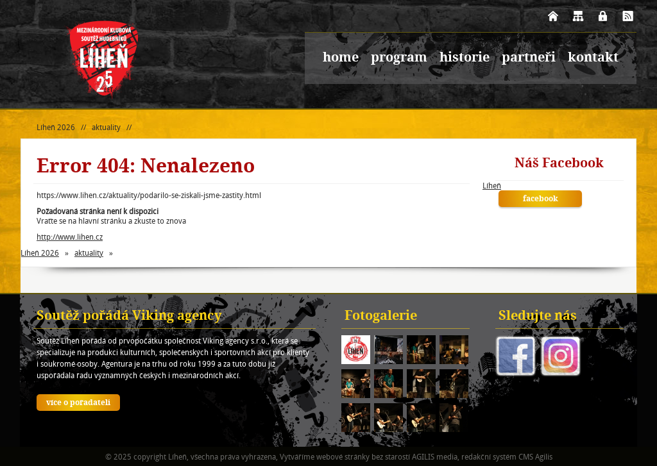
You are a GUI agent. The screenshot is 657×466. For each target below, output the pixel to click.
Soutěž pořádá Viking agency (129, 316)
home (341, 58)
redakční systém (488, 457)
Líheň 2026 (56, 127)
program (399, 58)
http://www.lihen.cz (70, 237)
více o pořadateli (78, 403)
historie (464, 58)
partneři (529, 58)
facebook (540, 199)
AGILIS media (434, 457)
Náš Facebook (559, 164)
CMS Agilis (535, 457)
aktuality (106, 127)
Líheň (491, 185)
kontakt (593, 58)
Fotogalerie (381, 316)
